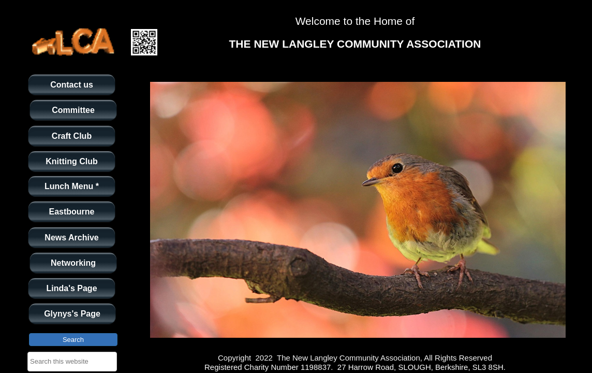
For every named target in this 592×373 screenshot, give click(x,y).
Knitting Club (71, 161)
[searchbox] (72, 361)
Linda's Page (71, 288)
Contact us (71, 84)
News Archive (71, 237)
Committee (73, 110)
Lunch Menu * (72, 186)
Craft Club (72, 136)
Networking (73, 263)
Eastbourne (71, 211)
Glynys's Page (72, 313)
